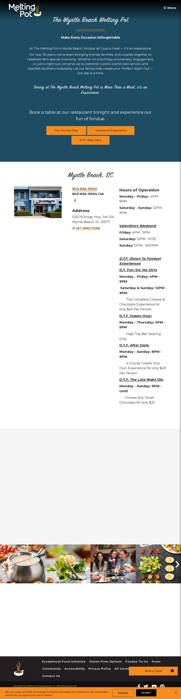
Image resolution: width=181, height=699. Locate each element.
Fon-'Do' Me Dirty (66, 130)
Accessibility (74, 668)
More (169, 8)
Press (156, 661)
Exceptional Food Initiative (64, 661)
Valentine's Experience (110, 130)
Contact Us (51, 676)
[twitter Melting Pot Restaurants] (146, 686)
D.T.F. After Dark (90, 140)
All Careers (123, 668)
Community (51, 668)
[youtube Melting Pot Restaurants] (154, 686)
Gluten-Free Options (105, 661)
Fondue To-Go (136, 661)
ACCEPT (146, 692)
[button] (153, 671)
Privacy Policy (100, 668)
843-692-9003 (84, 189)
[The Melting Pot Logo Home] (25, 10)
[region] (90, 693)
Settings (123, 692)
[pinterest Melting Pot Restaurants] (162, 686)
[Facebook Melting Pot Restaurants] (138, 686)
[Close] (175, 692)
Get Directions (86, 228)
